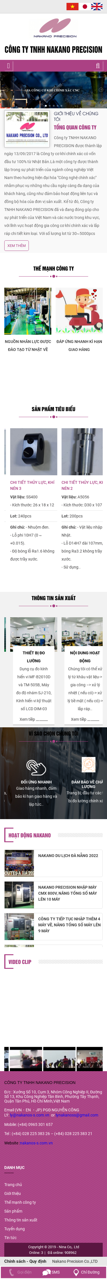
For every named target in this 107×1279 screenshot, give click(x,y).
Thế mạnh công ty (20, 1202)
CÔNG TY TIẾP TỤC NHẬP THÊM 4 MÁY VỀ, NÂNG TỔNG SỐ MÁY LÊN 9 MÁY (69, 927)
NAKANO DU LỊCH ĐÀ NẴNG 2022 (68, 857)
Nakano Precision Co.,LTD (75, 1261)
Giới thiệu (12, 1193)
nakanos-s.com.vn (36, 1143)
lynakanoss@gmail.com (77, 1115)
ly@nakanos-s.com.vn (29, 1115)
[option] (49, 321)
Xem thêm (16, 245)
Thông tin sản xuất (20, 1220)
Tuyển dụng (14, 1229)
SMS (51, 1272)
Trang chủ (13, 1184)
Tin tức (10, 1237)
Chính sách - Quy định (25, 1261)
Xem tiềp (21, 711)
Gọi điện (19, 1272)
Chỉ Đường (85, 1272)
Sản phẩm (13, 1211)
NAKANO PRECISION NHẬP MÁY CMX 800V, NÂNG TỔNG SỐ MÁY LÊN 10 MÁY (67, 895)
